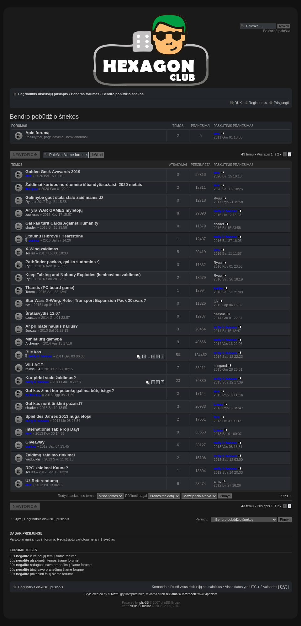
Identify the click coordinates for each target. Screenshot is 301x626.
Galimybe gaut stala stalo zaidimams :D (64, 197)
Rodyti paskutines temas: (91, 496)
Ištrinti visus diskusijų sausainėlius (196, 587)
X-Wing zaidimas (41, 249)
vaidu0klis (32, 459)
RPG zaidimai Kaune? (46, 467)
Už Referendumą (41, 480)
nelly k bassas (225, 211)
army (217, 481)
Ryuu (29, 202)
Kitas (284, 496)
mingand (220, 365)
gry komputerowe (132, 594)
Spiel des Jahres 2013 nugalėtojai (58, 416)
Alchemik (32, 343)
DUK (238, 103)
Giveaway (35, 442)
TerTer (30, 253)
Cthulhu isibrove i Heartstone (54, 236)
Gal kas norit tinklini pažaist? (53, 403)
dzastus (31, 317)
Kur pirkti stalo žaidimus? (50, 377)
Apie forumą (37, 132)
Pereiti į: (202, 519)
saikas (34, 240)
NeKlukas (33, 395)
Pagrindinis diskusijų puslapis (43, 94)
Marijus (31, 189)
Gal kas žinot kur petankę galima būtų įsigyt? (69, 390)
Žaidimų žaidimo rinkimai (50, 455)
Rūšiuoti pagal (152, 496)
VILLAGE (34, 364)
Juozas (30, 330)
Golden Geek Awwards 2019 (52, 171)
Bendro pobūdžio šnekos (122, 94)
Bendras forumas (85, 94)
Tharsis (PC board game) (49, 287)
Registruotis (258, 103)
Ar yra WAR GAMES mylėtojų (53, 210)
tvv (27, 305)
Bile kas (33, 352)
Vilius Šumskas (140, 606)
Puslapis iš (268, 154)
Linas (218, 404)
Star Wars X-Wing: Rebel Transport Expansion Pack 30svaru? (85, 300)
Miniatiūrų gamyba (43, 339)
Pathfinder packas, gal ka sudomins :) (62, 261)
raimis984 (32, 369)
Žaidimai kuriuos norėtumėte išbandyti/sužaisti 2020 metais (83, 184)
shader (30, 227)
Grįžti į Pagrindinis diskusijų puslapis (41, 519)
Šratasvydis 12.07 (42, 313)
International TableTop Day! (52, 429)
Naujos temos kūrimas (25, 155)
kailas (218, 288)
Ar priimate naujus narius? (51, 326)
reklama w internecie (181, 594)
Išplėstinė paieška (276, 31)
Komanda (159, 587)
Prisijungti (281, 103)
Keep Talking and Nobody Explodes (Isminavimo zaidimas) (83, 274)
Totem (30, 292)
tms (217, 133)
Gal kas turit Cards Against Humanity (61, 223)
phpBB (144, 602)
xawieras (32, 214)
